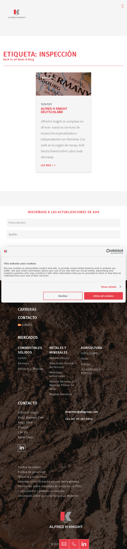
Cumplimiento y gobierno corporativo (41, 491)
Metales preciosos (60, 394)
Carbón (22, 358)
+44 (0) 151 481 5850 (78, 419)
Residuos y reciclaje (30, 368)
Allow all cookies (103, 295)
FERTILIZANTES (90, 353)
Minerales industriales (57, 374)
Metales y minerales (58, 350)
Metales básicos (59, 358)
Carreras (27, 309)
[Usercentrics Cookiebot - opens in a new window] (108, 251)
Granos (85, 364)
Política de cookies (29, 467)
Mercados (28, 337)
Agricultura (91, 348)
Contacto (27, 317)
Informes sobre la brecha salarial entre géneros (48, 481)
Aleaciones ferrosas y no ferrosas (63, 365)
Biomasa (23, 363)
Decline (62, 295)
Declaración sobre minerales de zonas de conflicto (50, 486)
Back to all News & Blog (18, 59)
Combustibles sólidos (30, 350)
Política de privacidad (31, 472)
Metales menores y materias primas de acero (61, 385)
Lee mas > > (48, 165)
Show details (109, 287)
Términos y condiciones (32, 476)
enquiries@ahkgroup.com (81, 411)
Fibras (84, 358)
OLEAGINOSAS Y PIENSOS (90, 371)
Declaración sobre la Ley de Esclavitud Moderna (48, 495)
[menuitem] (25, 325)
